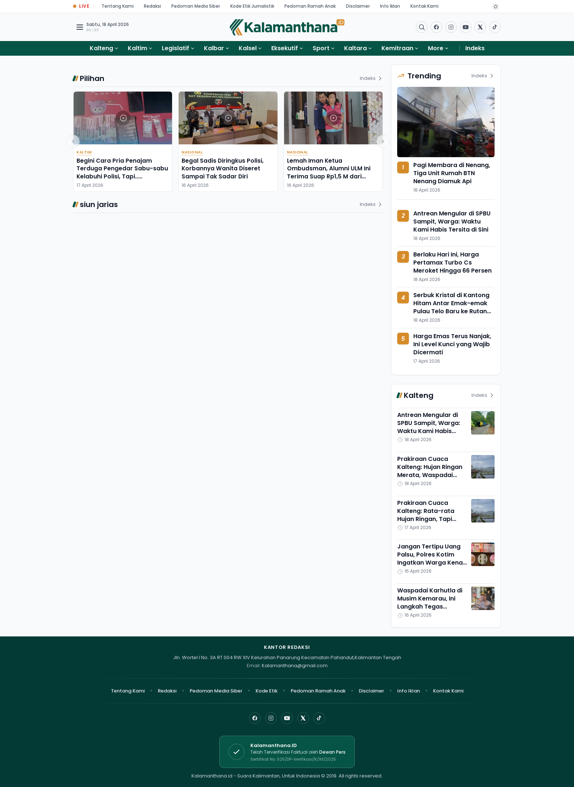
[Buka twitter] (480, 27)
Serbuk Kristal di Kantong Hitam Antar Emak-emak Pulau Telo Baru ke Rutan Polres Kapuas (451, 307)
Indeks (475, 48)
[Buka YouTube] (465, 27)
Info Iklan (390, 6)
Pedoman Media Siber (195, 6)
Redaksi (152, 6)
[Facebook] (436, 27)
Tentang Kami (117, 6)
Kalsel (248, 48)
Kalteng (101, 48)
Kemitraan (397, 48)
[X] (303, 718)
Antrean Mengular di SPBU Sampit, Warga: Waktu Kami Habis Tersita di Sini (452, 221)
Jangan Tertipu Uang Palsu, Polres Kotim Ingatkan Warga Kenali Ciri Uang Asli (431, 558)
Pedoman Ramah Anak (310, 6)
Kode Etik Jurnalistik (252, 6)
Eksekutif (284, 48)
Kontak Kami (424, 6)
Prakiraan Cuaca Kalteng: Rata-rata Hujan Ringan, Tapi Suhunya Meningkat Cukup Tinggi (426, 519)
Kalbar (214, 48)
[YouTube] (287, 718)
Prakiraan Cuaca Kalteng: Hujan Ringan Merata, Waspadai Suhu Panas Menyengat (429, 475)
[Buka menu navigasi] (79, 27)
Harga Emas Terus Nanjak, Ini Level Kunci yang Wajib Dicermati (452, 344)
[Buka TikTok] (495, 27)
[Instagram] (271, 718)
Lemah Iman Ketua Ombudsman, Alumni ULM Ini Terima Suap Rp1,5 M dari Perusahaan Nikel (328, 172)
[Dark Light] (496, 6)
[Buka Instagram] (451, 27)
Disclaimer (358, 6)
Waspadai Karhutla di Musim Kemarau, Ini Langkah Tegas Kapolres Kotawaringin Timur (431, 606)
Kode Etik (266, 690)
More (438, 48)
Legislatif (175, 48)
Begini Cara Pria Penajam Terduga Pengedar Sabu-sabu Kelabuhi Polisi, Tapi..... (122, 168)
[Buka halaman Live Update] (81, 6)
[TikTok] (319, 718)
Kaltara (355, 48)
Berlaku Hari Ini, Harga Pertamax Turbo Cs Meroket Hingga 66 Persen (452, 262)
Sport (321, 48)
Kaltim (137, 48)
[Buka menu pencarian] (422, 27)
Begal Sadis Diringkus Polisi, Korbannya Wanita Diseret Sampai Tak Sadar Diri (223, 168)
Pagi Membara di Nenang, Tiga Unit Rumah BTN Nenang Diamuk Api (451, 173)
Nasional (192, 152)
